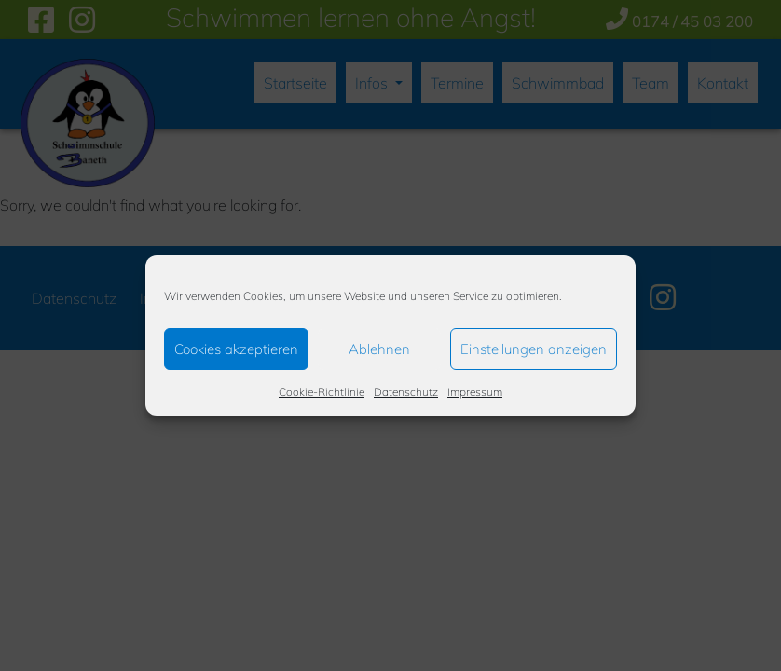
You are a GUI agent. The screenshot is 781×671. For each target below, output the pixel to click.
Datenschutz (406, 392)
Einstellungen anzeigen (533, 349)
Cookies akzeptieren (236, 349)
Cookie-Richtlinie (321, 392)
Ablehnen (379, 349)
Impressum (474, 392)
